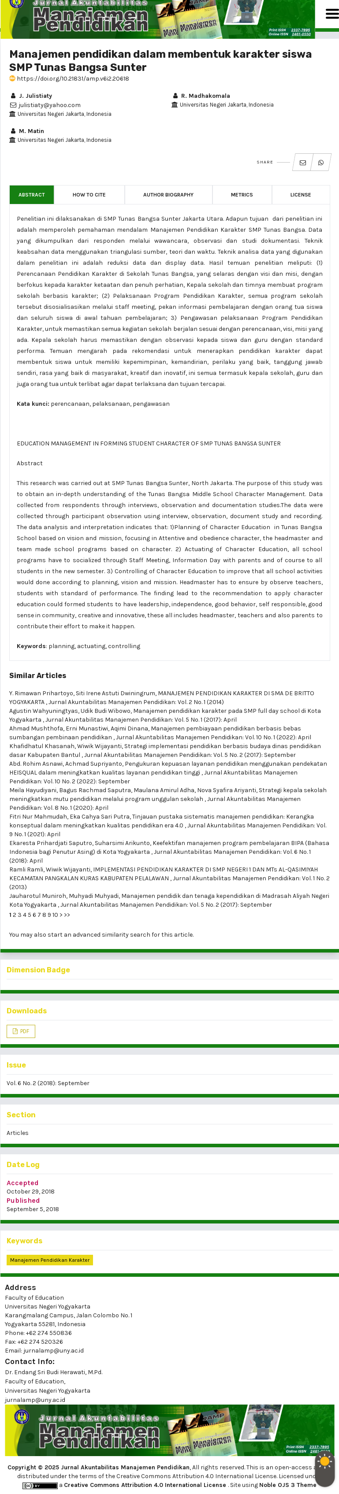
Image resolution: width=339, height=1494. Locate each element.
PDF (24, 1031)
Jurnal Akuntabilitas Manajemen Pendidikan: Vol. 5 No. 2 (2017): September (190, 755)
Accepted (23, 1183)
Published (23, 1200)
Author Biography (168, 195)
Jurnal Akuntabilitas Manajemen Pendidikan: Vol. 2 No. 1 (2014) (136, 702)
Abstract (32, 195)
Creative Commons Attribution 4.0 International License (146, 1485)
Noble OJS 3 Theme (288, 1485)
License (301, 195)
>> (67, 915)
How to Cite (89, 195)
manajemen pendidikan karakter (49, 1260)
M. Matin (26, 131)
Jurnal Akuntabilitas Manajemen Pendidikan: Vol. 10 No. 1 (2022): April (213, 737)
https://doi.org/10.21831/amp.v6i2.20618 (69, 78)
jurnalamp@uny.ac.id (35, 1400)
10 (55, 915)
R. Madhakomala (200, 96)
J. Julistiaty (30, 96)
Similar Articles (37, 675)
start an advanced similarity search (99, 934)
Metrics (242, 195)
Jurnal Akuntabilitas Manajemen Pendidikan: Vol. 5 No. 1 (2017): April (141, 719)
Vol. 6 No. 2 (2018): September (48, 1083)
